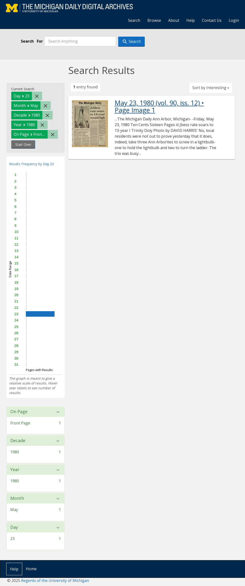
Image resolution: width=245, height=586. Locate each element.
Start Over (23, 144)
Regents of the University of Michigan (55, 580)
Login (234, 20)
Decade (17, 440)
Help (190, 20)
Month (17, 498)
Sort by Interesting (210, 87)
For (40, 41)
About (173, 20)
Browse (154, 20)
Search (134, 20)
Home (31, 568)
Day (14, 527)
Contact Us (212, 20)
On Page (19, 411)
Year (14, 469)
